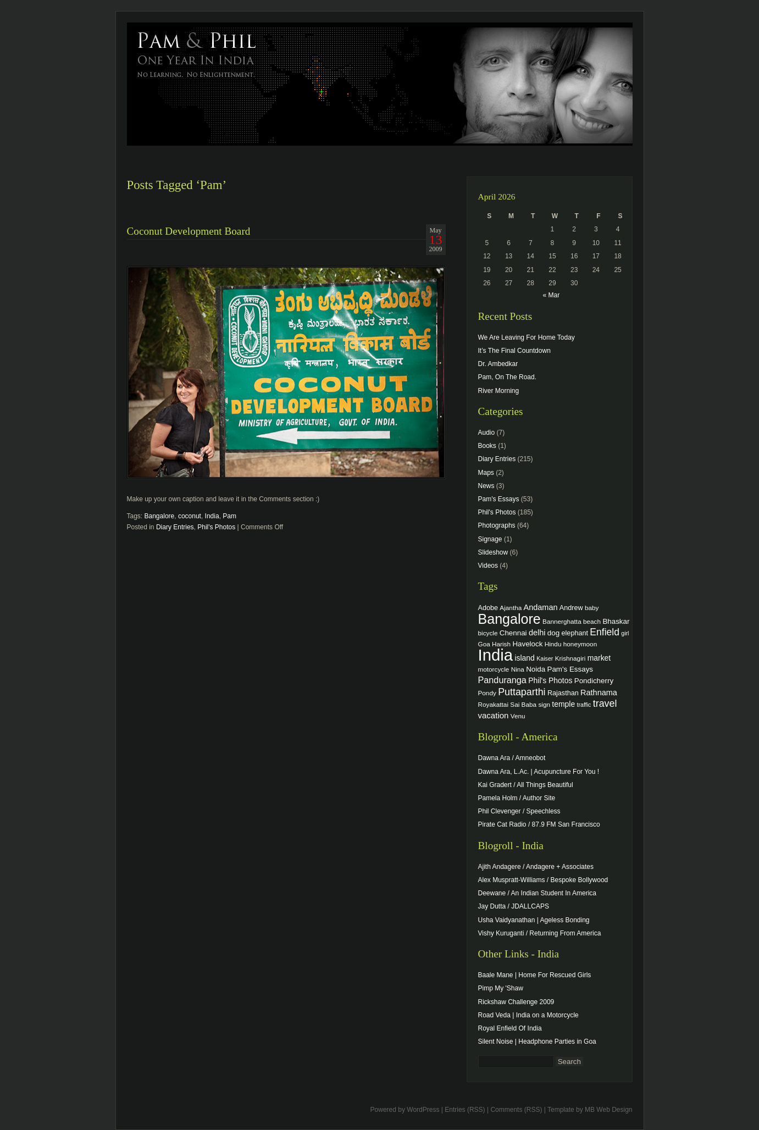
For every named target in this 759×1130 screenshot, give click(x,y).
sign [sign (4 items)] (544, 704)
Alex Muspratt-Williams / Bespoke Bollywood (543, 880)
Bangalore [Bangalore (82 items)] (509, 619)
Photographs (497, 525)
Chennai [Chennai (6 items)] (513, 633)
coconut (189, 516)
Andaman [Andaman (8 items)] (541, 607)
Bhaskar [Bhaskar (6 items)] (615, 621)
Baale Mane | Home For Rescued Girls (534, 975)
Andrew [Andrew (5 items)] (571, 608)
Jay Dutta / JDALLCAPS (513, 906)
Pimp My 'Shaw (500, 988)
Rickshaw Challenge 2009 (516, 1002)
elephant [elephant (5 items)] (575, 633)
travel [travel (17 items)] (605, 703)
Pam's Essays (498, 499)
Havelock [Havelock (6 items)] (527, 644)
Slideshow (493, 552)
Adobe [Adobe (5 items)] (488, 608)
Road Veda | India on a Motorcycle (528, 1015)
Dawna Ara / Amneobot (512, 758)
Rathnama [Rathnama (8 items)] (598, 692)
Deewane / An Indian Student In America (537, 893)
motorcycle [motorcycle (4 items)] (493, 669)
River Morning (498, 391)
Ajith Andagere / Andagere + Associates (536, 867)
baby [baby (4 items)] (592, 607)
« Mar (550, 295)
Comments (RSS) (516, 1110)
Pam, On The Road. (507, 377)
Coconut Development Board (189, 231)
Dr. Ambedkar (498, 364)
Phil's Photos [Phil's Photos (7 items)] (550, 680)
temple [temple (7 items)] (563, 704)
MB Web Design (608, 1110)
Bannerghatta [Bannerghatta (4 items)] (561, 621)
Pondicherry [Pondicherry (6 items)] (593, 681)
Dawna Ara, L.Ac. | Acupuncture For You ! (539, 772)
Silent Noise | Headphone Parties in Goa (537, 1041)
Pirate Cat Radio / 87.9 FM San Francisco (539, 824)
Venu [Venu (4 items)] (518, 715)
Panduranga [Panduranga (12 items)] (502, 680)
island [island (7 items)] (524, 657)
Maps (486, 473)
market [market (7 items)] (599, 657)
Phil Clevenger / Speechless (519, 811)
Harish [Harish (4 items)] (501, 643)
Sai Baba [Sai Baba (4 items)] (523, 704)
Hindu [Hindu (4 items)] (553, 643)
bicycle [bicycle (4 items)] (488, 632)
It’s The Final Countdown (514, 350)
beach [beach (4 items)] (592, 621)
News (486, 486)
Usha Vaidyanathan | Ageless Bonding (534, 920)
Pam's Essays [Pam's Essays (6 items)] (570, 669)
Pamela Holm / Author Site (517, 798)
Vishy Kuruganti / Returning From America (539, 933)
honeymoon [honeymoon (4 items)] (580, 643)
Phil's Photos (216, 527)
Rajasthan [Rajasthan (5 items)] (563, 693)
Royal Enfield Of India (510, 1028)
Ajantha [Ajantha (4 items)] (511, 607)
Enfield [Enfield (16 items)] (604, 632)
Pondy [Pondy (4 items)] (487, 692)
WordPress (423, 1110)
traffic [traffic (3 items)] (584, 704)
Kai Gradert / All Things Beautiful (525, 785)
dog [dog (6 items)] (553, 633)
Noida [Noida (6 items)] (535, 669)
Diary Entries (175, 527)
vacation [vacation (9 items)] (493, 715)
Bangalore (160, 516)
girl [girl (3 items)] (625, 633)
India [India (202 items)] (495, 655)
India (212, 516)
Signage (490, 539)
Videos (488, 565)
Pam (229, 516)
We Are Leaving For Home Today (526, 337)
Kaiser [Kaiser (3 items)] (544, 658)
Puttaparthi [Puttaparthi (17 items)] (521, 691)
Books (487, 446)
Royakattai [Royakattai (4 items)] (493, 704)
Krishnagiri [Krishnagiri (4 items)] (570, 658)
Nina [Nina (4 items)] (517, 669)
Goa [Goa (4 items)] (484, 643)
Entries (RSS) (465, 1110)
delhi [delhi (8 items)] (537, 632)
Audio (486, 432)
